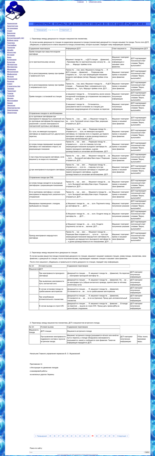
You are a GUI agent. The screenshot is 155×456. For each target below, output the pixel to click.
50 (114, 436)
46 (97, 436)
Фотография (12, 101)
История (10, 55)
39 (67, 436)
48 (105, 436)
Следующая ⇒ (65, 30)
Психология (12, 79)
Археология (12, 23)
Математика (12, 67)
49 (109, 436)
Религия (10, 81)
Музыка (10, 76)
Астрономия (12, 28)
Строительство (13, 86)
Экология (11, 105)
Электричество (13, 108)
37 (59, 436)
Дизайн (10, 50)
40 (71, 436)
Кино (9, 57)
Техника (10, 89)
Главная (80, 2)
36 (54, 436)
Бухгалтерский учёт (15, 38)
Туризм (10, 93)
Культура (11, 62)
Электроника (12, 110)
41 (76, 436)
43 (84, 436)
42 (80, 436)
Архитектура (12, 26)
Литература (12, 64)
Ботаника (11, 35)
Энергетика (12, 113)
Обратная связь (95, 2)
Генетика (11, 43)
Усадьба (10, 96)
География (11, 45)
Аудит (9, 31)
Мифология (12, 74)
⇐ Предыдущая (40, 30)
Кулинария (11, 60)
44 (88, 436)
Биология (11, 33)
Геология (11, 48)
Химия (10, 103)
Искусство (11, 52)
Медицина (11, 69)
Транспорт (11, 91)
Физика (10, 98)
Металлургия (12, 72)
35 (50, 436)
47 (101, 436)
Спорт (9, 84)
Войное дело (12, 40)
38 (63, 436)
